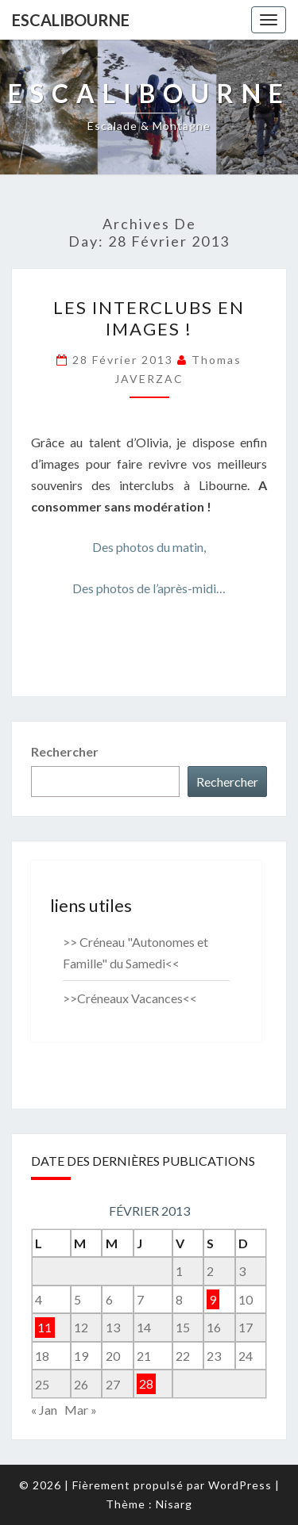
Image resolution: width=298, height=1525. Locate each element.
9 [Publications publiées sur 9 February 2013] (212, 1299)
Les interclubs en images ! (149, 318)
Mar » (80, 1409)
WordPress (240, 1485)
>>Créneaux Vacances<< (130, 998)
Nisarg (174, 1504)
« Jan (44, 1409)
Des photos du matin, (149, 546)
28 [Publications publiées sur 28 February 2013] (146, 1384)
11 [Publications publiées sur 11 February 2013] (44, 1327)
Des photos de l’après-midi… (149, 588)
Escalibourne (71, 19)
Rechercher (65, 751)
